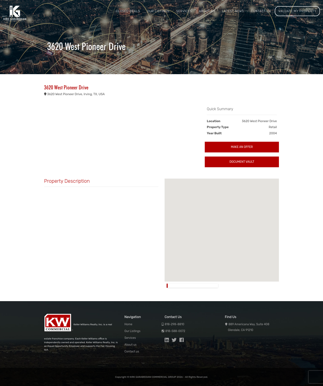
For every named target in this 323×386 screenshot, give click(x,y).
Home (128, 324)
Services (184, 11)
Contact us (261, 11)
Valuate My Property (297, 11)
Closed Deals (128, 11)
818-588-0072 (175, 331)
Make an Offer (242, 147)
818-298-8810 (174, 324)
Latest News (233, 11)
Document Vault (241, 162)
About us (207, 11)
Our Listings (158, 11)
